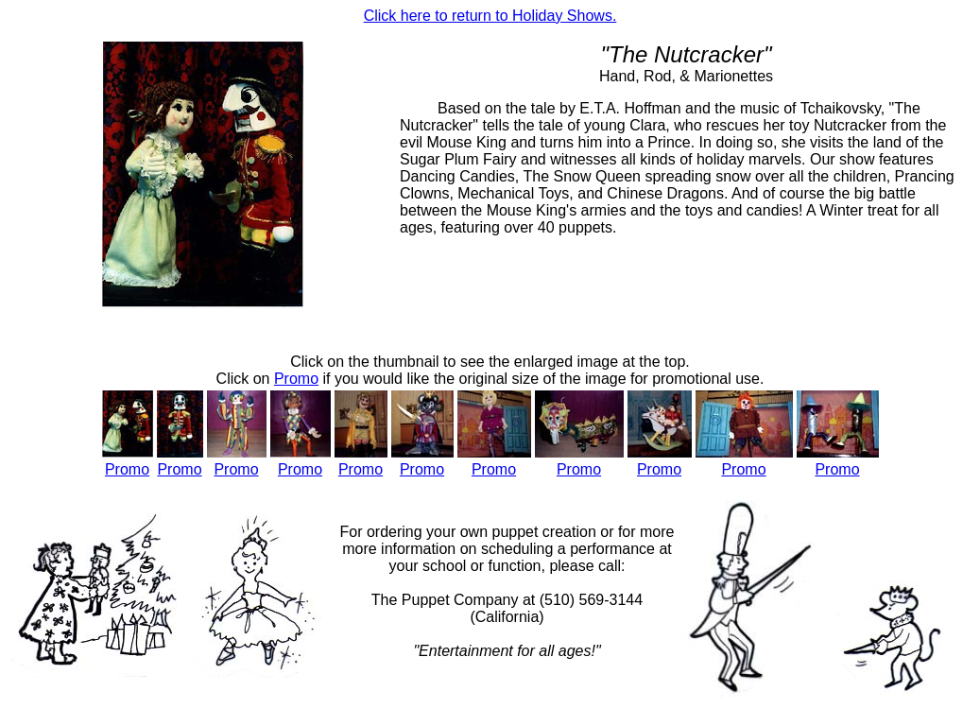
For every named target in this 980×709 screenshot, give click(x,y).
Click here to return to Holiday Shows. (490, 16)
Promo (127, 469)
